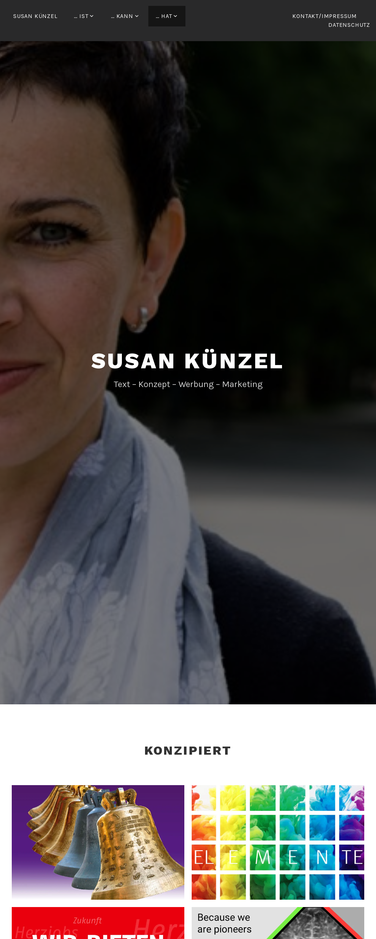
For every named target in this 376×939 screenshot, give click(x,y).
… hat (164, 15)
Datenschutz (349, 24)
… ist (81, 15)
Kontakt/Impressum (324, 15)
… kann (122, 15)
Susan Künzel (35, 15)
